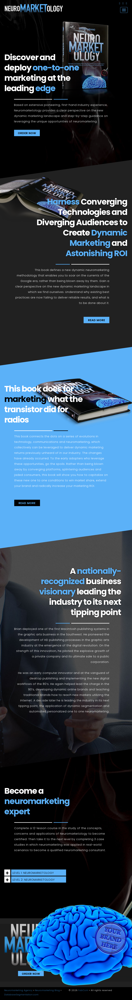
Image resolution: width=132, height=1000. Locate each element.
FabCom (83, 990)
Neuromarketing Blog (47, 990)
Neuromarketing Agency (18, 990)
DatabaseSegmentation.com (21, 994)
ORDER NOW (27, 133)
